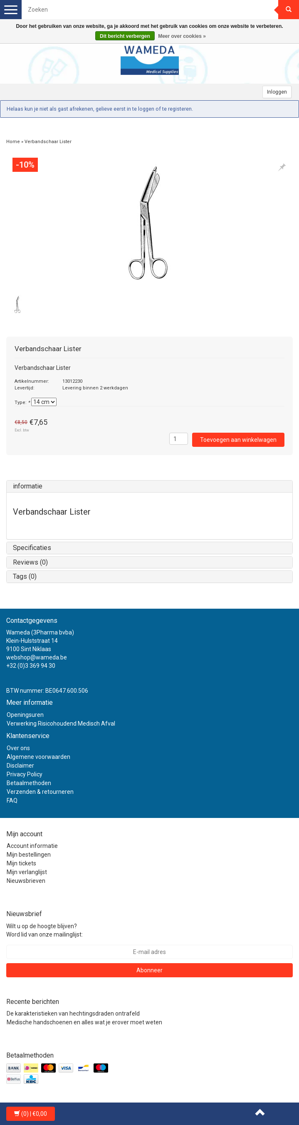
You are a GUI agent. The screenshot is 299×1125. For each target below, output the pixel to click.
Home (13, 141)
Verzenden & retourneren (40, 791)
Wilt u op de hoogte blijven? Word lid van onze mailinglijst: (44, 930)
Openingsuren (25, 714)
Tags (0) (25, 576)
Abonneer (149, 970)
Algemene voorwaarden (38, 756)
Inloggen (277, 92)
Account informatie (32, 846)
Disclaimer (20, 765)
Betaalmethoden (29, 783)
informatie (27, 486)
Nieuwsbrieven (26, 880)
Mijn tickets (21, 863)
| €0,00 (30, 1113)
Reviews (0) (30, 562)
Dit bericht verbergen (125, 36)
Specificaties (32, 548)
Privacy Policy (24, 774)
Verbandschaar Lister (48, 141)
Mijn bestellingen (29, 854)
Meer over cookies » (182, 36)
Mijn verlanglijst (27, 872)
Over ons (18, 748)
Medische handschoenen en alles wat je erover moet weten (84, 1022)
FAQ (12, 800)
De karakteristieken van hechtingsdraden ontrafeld (73, 1013)
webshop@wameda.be (36, 657)
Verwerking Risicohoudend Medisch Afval (61, 723)
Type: (22, 402)
